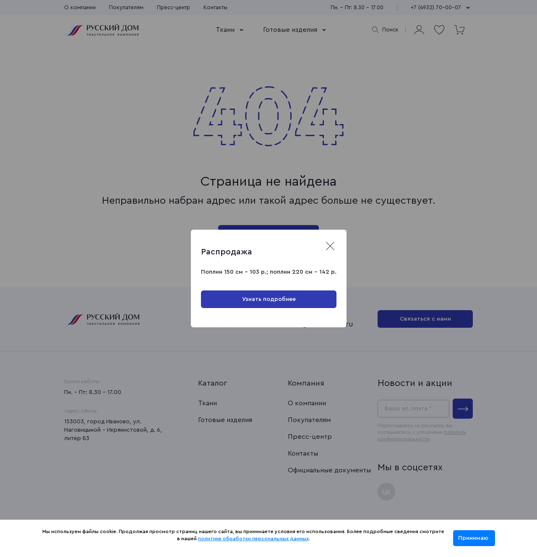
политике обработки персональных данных (253, 538)
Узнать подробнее (268, 299)
